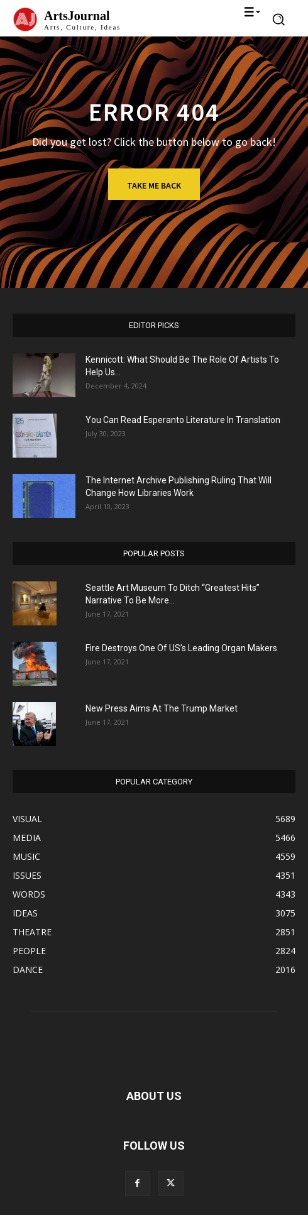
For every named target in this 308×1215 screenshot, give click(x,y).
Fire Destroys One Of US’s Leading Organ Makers (181, 648)
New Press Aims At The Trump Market (161, 708)
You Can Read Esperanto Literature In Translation (182, 420)
